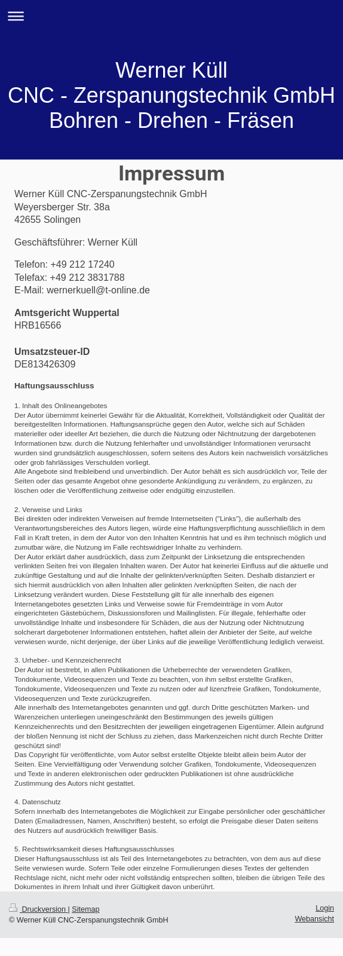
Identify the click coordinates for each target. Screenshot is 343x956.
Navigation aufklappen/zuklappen (171, 16)
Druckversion (38, 909)
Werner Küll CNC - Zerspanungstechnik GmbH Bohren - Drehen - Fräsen (171, 95)
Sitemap (85, 909)
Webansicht (314, 919)
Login (325, 908)
